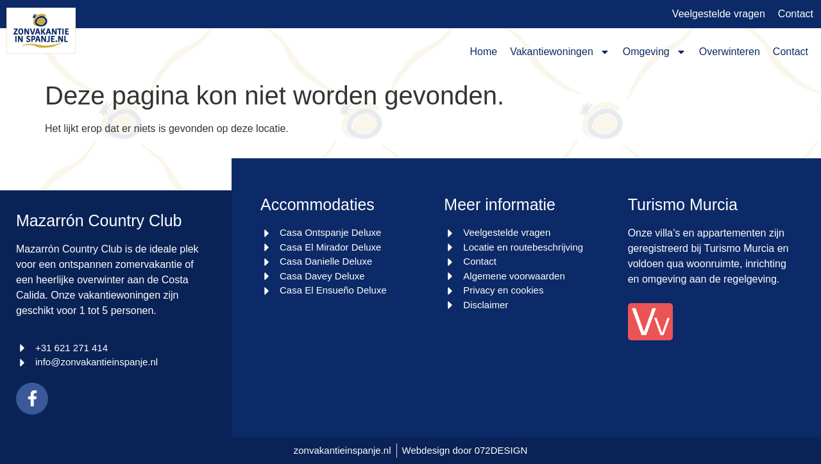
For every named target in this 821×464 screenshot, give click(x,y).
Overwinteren (729, 51)
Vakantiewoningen (560, 51)
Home (484, 51)
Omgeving (654, 51)
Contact (790, 51)
